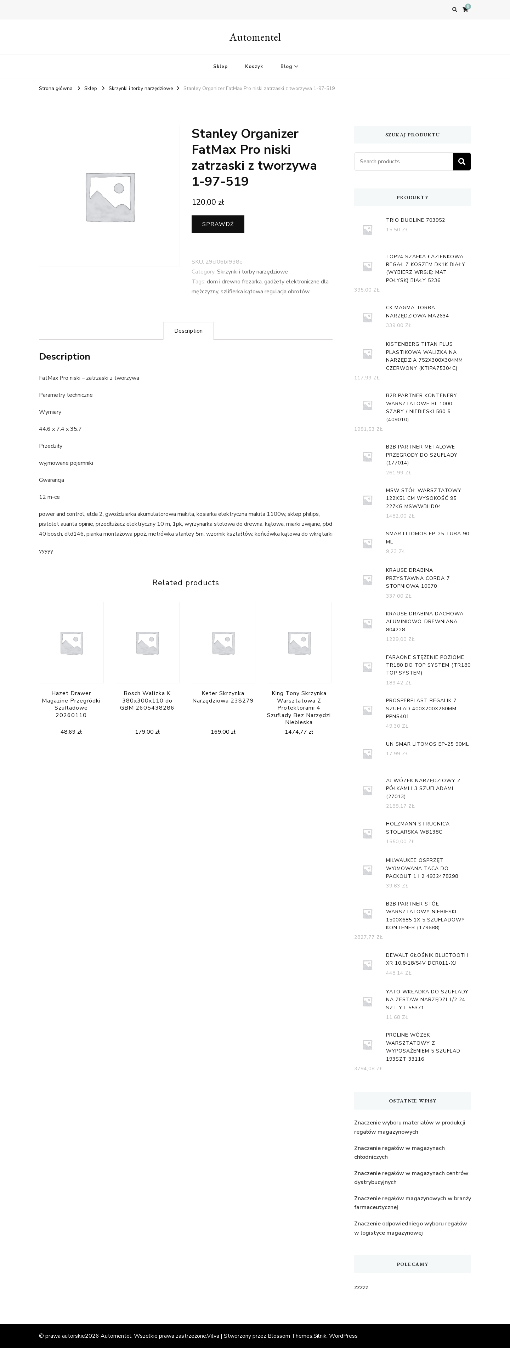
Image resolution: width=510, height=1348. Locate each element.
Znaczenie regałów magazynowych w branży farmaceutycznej (412, 1203)
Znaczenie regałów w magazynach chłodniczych (399, 1152)
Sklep (220, 66)
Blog (286, 66)
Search (462, 161)
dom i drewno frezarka (234, 282)
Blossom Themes (290, 1336)
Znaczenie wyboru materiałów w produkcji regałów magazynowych (409, 1127)
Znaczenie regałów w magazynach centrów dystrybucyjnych (411, 1177)
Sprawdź (218, 224)
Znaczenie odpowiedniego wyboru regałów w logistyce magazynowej (410, 1228)
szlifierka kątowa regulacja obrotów (265, 291)
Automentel (255, 37)
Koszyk (254, 66)
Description (188, 331)
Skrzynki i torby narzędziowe (252, 272)
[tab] (188, 331)
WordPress (343, 1336)
